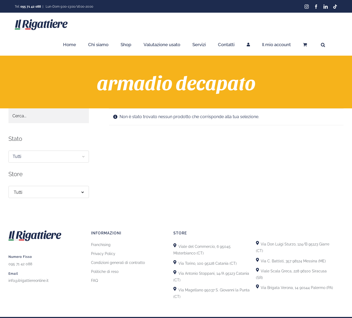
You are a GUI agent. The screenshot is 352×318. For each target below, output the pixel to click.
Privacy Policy (103, 254)
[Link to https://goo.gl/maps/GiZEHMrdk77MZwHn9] (174, 289)
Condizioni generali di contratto (118, 263)
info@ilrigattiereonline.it (28, 280)
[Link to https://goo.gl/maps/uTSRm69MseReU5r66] (174, 262)
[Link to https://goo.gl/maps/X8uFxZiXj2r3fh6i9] (174, 245)
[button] (323, 44)
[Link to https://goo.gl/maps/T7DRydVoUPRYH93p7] (257, 260)
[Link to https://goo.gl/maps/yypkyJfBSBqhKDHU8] (257, 270)
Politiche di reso (104, 271)
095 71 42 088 (20, 264)
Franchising (101, 245)
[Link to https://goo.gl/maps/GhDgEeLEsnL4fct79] (174, 272)
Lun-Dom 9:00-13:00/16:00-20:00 (69, 6)
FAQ (94, 280)
